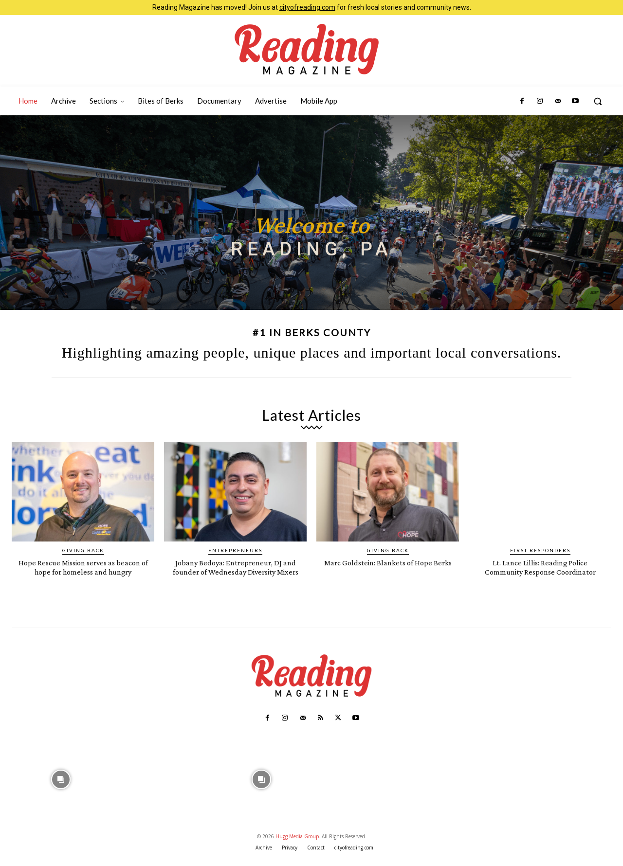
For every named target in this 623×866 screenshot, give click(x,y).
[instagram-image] (61, 788)
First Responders (540, 550)
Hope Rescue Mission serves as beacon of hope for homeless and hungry (83, 571)
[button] (597, 101)
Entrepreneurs (235, 550)
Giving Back (83, 550)
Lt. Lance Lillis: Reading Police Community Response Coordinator (540, 571)
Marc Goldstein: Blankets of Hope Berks (388, 567)
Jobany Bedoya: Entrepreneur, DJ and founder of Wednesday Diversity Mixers (235, 571)
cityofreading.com (307, 7)
